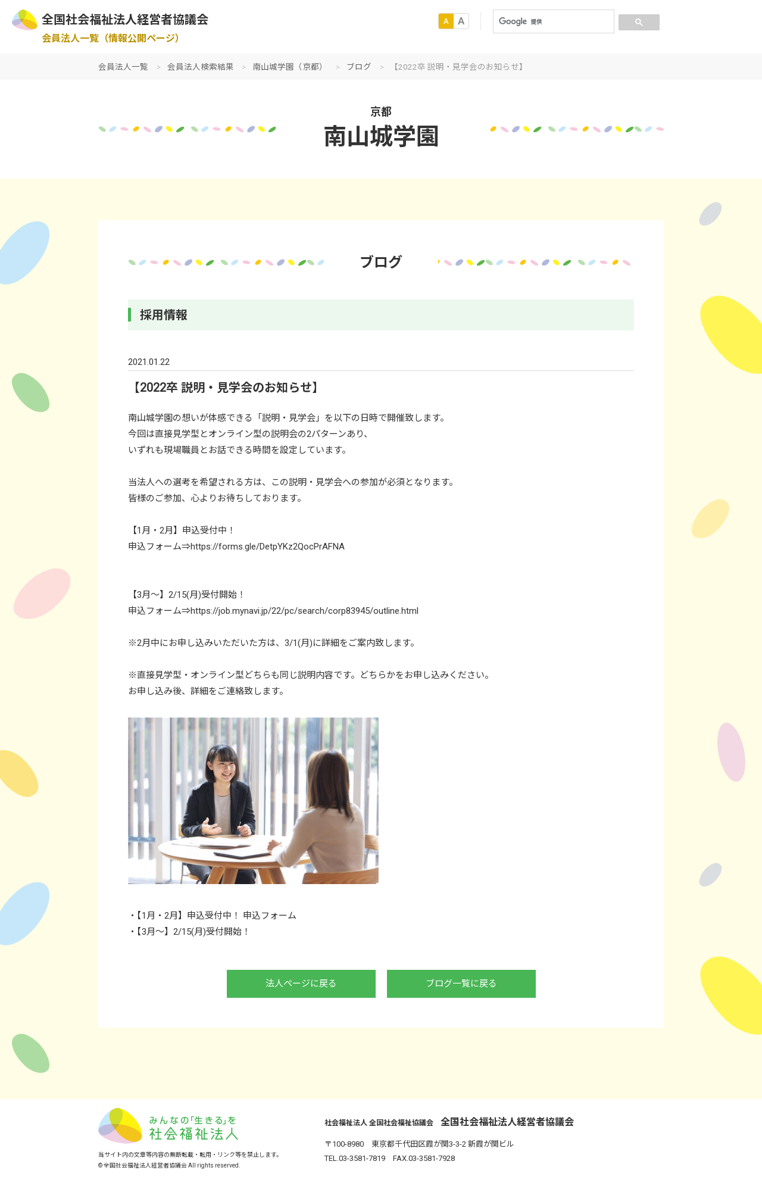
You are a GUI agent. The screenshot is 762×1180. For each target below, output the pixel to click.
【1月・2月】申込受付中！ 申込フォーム (216, 915)
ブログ (358, 66)
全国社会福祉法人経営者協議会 (125, 20)
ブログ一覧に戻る (461, 983)
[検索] (552, 21)
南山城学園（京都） (289, 66)
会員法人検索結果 (200, 66)
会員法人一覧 (123, 66)
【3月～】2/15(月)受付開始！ (194, 931)
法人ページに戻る (301, 983)
